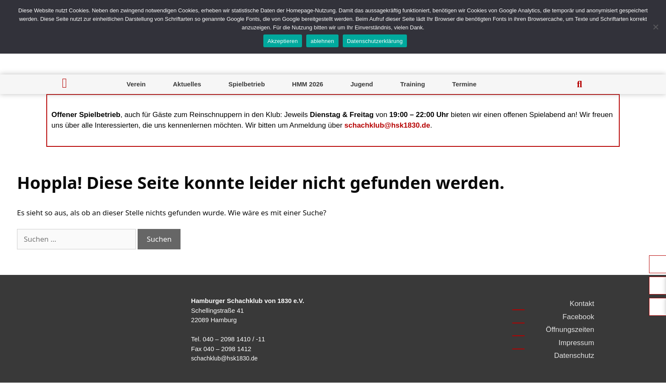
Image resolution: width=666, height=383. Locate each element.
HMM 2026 (307, 84)
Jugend (361, 84)
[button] (579, 84)
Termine (464, 84)
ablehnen (322, 41)
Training (412, 84)
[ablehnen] (655, 27)
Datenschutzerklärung (375, 41)
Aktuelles (187, 84)
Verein (136, 84)
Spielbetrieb (247, 84)
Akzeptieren (283, 41)
